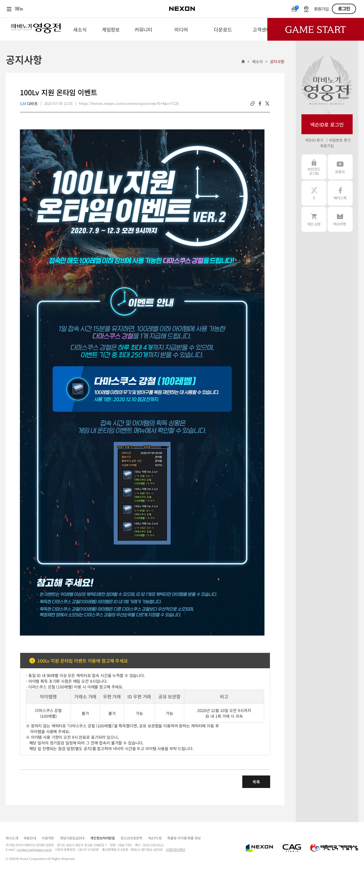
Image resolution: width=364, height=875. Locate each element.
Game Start (315, 29)
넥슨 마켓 (340, 219)
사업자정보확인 (175, 849)
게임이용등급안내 (72, 837)
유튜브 (340, 166)
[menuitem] (79, 29)
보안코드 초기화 (313, 166)
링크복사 (252, 103)
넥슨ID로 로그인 (327, 124)
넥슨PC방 (155, 837)
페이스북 (340, 193)
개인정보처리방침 (102, 837)
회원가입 (321, 9)
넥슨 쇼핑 (313, 219)
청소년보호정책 (131, 837)
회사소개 (12, 837)
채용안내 (30, 837)
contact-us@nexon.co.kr (34, 849)
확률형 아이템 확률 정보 (183, 837)
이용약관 (48, 837)
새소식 (257, 61)
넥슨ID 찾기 (314, 140)
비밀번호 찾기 (339, 140)
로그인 (344, 8)
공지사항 (277, 61)
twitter (267, 103)
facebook (260, 103)
